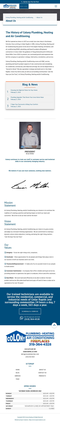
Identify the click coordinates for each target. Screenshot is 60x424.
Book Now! (24, 6)
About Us (42, 370)
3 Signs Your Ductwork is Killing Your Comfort (24, 104)
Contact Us (42, 373)
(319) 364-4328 (30, 357)
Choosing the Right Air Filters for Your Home (24, 90)
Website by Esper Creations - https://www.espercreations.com (30, 420)
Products (42, 376)
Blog (17, 373)
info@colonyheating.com (30, 354)
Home (17, 370)
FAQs (17, 379)
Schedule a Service (30, 311)
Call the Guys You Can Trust (31, 2)
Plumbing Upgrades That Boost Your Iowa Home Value (27, 97)
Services (18, 376)
